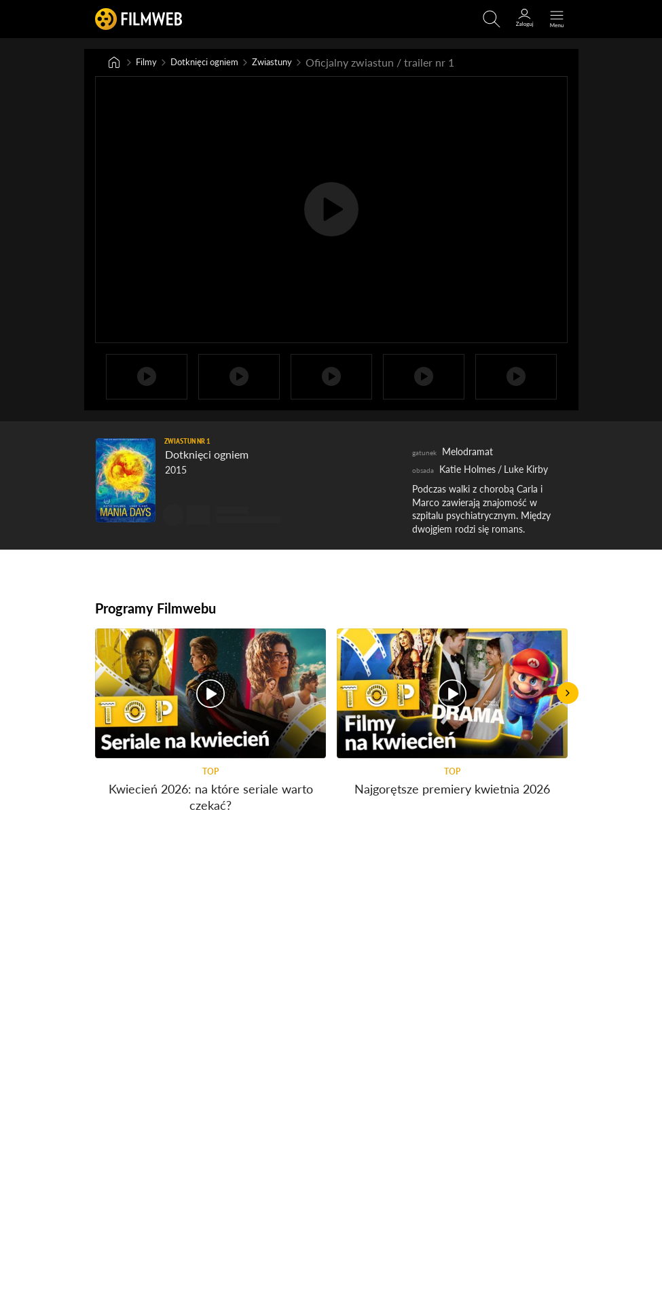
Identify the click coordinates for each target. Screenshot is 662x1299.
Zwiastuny (297, 62)
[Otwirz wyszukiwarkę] (491, 19)
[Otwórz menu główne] (557, 19)
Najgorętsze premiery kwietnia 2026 (452, 790)
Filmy (149, 62)
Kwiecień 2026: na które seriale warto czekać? (210, 798)
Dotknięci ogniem (217, 62)
